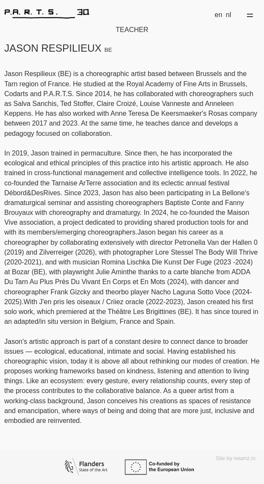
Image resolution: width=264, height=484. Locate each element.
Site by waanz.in (235, 458)
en (218, 14)
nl (228, 14)
